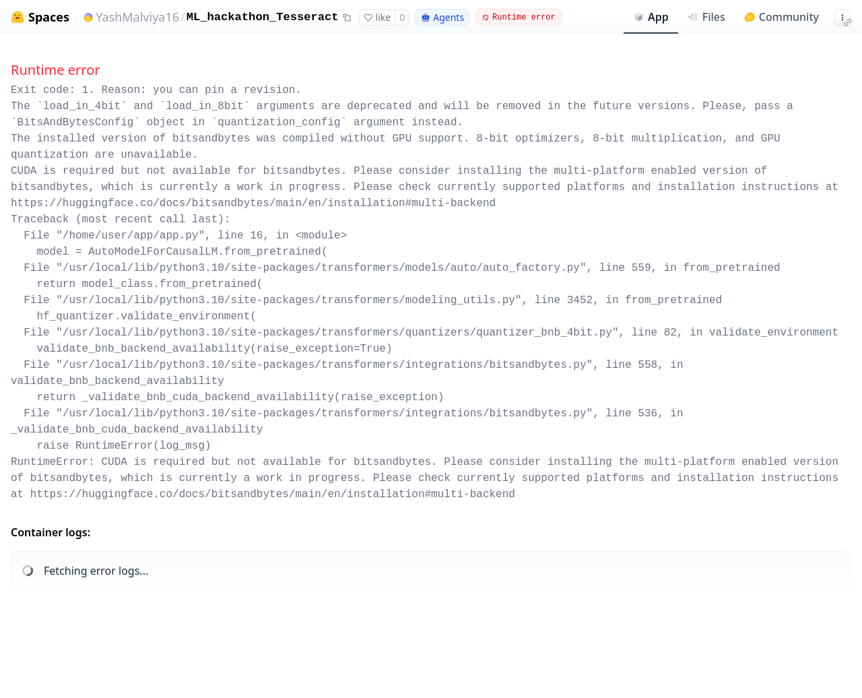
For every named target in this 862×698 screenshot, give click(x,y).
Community (781, 16)
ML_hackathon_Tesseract (263, 17)
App (651, 16)
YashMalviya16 (137, 17)
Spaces (48, 17)
